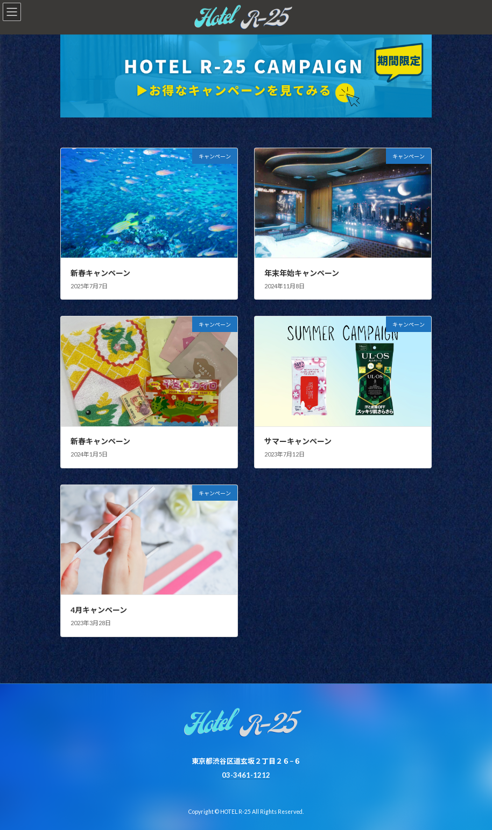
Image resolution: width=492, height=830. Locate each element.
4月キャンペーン (99, 609)
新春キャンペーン (100, 273)
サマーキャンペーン (298, 441)
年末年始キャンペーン (301, 273)
